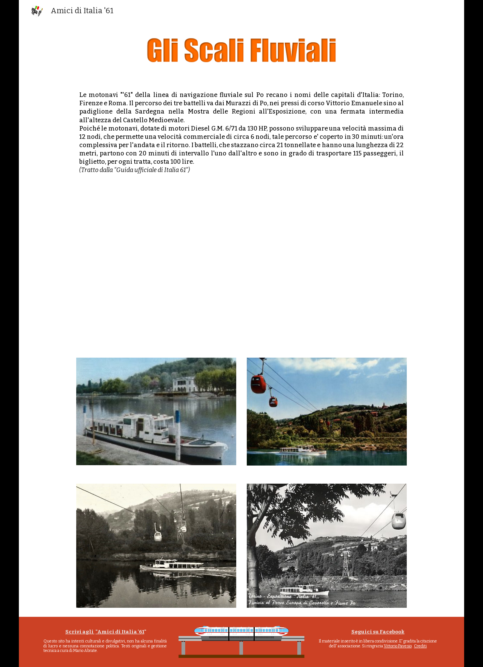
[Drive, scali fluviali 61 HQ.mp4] (242, 267)
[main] (241, 132)
